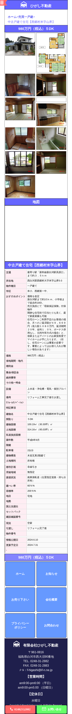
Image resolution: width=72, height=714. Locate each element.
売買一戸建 (25, 16)
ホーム (12, 16)
